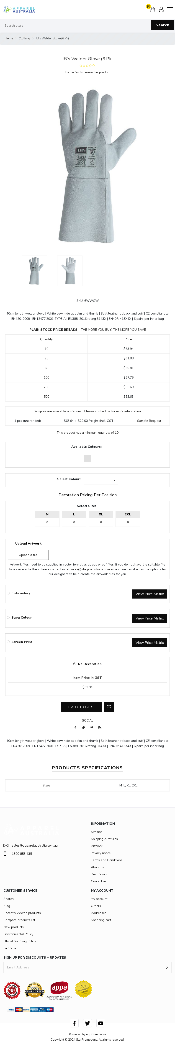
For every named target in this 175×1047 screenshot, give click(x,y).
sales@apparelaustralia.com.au (30, 845)
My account (99, 899)
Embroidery (20, 593)
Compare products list (19, 920)
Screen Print (21, 642)
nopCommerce (96, 1034)
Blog (6, 906)
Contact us (98, 881)
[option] (34, 271)
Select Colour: (69, 479)
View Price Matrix (150, 593)
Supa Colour (21, 617)
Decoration (99, 874)
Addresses (98, 913)
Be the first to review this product (87, 72)
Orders (96, 906)
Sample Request (149, 421)
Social (87, 720)
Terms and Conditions (106, 860)
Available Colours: (86, 447)
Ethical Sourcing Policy (19, 941)
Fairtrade (9, 948)
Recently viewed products (22, 913)
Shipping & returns (104, 839)
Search (163, 25)
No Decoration (90, 664)
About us (97, 867)
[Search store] (87, 26)
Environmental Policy (18, 934)
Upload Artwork (28, 543)
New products (13, 927)
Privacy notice (101, 853)
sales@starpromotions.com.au (92, 569)
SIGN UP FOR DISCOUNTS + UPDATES (34, 957)
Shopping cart (101, 920)
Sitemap (97, 832)
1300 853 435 (17, 853)
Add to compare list (109, 707)
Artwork (97, 846)
